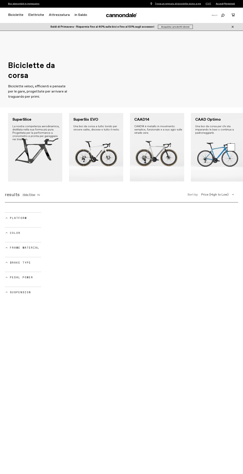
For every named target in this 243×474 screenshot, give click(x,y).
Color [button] (15, 233)
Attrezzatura (59, 15)
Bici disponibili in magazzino (23, 3)
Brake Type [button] (20, 262)
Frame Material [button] (24, 248)
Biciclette (15, 15)
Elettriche (36, 15)
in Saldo (81, 15)
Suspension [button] (20, 292)
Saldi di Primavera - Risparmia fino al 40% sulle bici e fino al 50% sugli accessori (102, 27)
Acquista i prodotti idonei (175, 27)
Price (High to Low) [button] (214, 195)
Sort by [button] (192, 195)
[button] (231, 147)
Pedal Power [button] (21, 277)
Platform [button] (18, 218)
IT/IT (208, 3)
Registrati (229, 3)
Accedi (219, 3)
